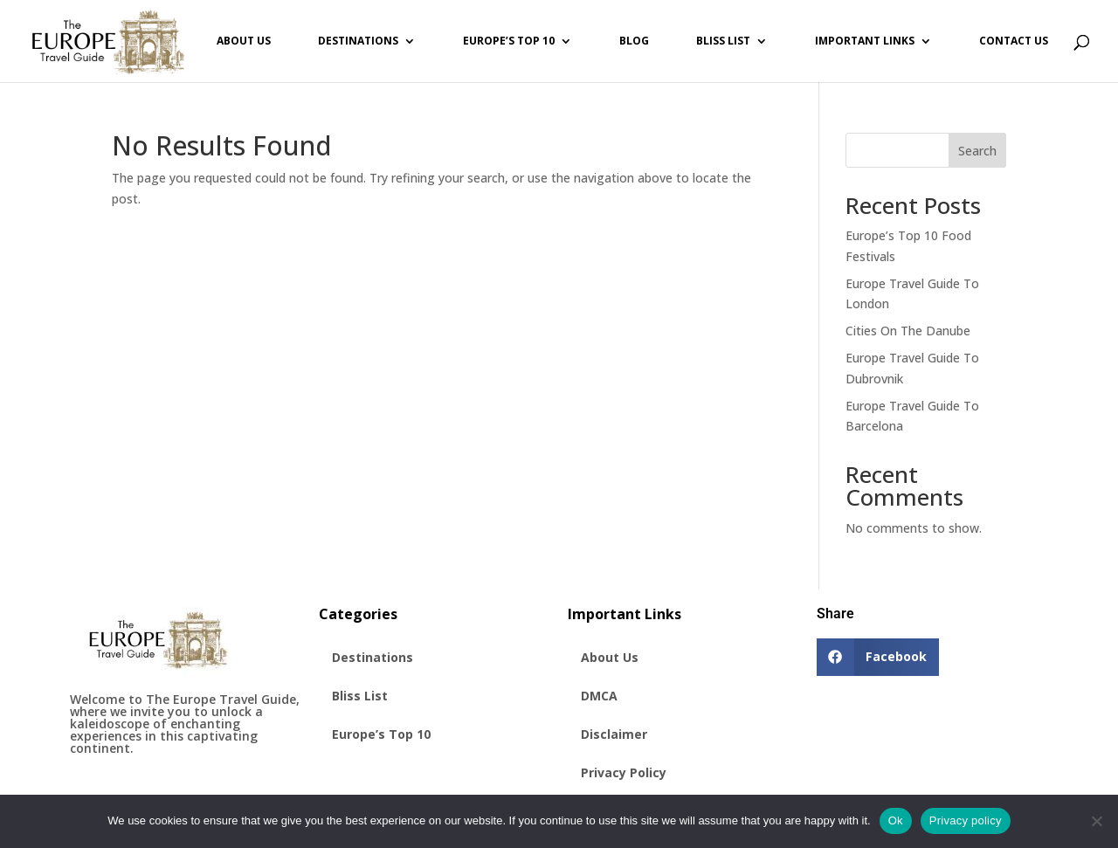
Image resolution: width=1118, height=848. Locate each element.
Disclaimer (614, 734)
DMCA (599, 695)
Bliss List (723, 41)
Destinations (358, 41)
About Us (244, 41)
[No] (1096, 821)
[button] (878, 657)
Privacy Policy (623, 772)
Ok (895, 820)
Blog (634, 41)
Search (977, 150)
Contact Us (1013, 41)
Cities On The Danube (907, 330)
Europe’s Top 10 (509, 41)
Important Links (864, 41)
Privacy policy (965, 820)
